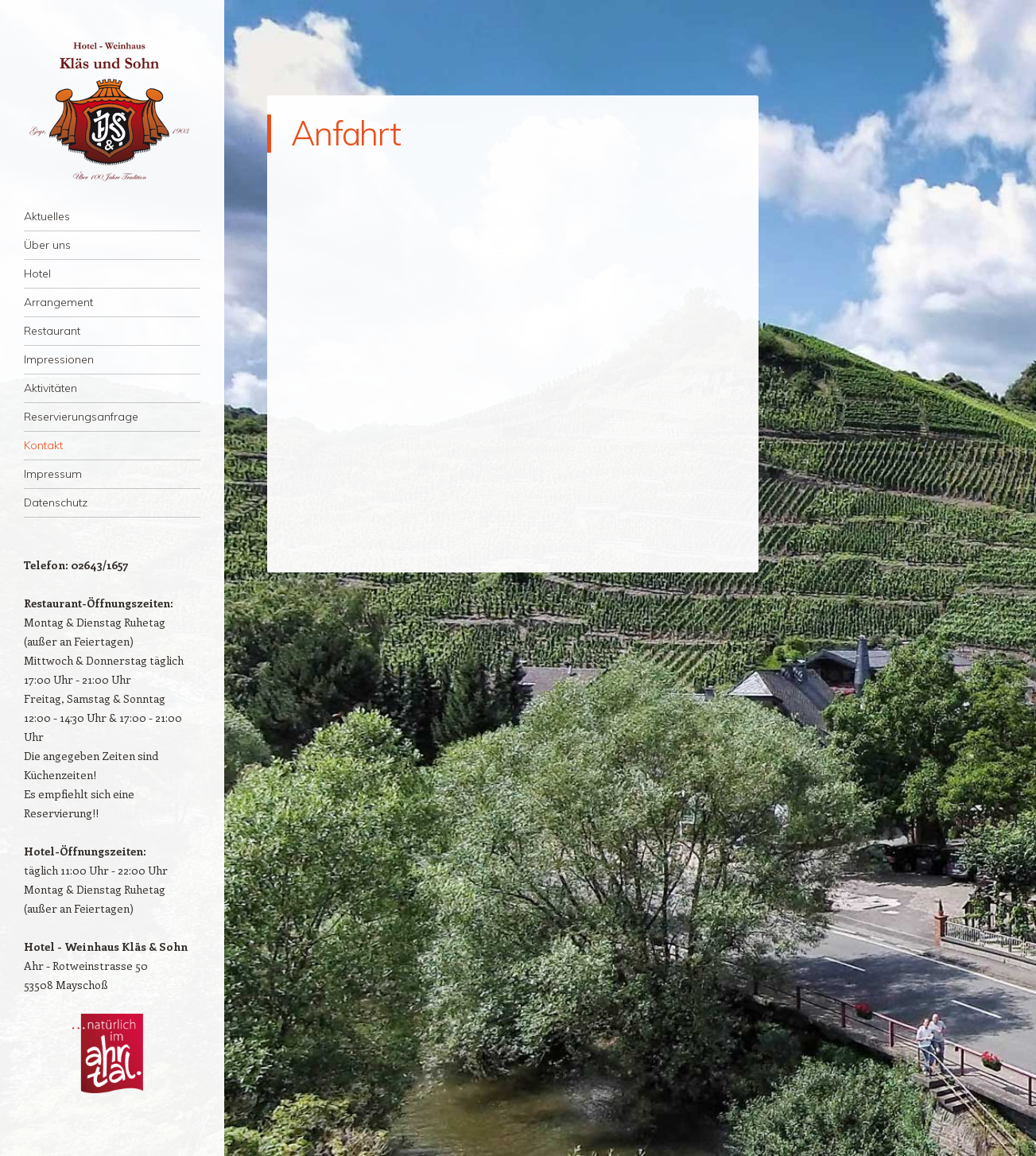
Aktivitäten (50, 388)
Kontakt (43, 445)
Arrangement (58, 302)
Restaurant (52, 331)
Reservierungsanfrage (81, 416)
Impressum (53, 474)
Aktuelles (47, 216)
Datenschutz (55, 502)
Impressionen (59, 359)
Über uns (47, 245)
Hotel (37, 273)
